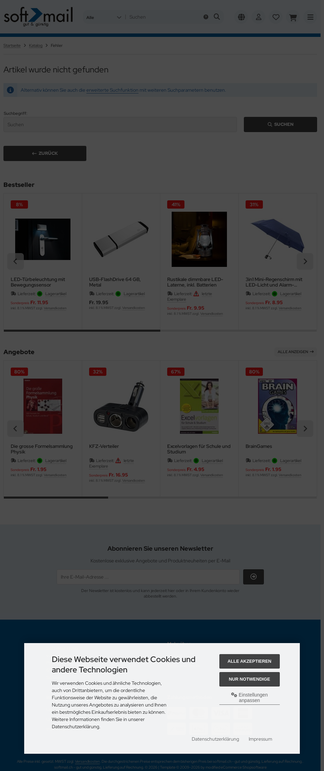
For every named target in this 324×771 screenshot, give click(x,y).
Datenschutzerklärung (215, 739)
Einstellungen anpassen (249, 697)
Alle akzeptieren (249, 661)
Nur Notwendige (249, 679)
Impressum (260, 739)
